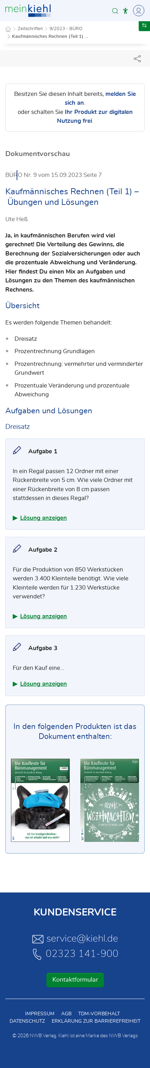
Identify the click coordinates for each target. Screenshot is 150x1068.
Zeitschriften (30, 29)
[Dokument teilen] (137, 58)
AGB (66, 1013)
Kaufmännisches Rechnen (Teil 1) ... (50, 36)
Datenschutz (27, 1021)
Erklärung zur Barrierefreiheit (96, 1021)
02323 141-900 (75, 954)
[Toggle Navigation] (138, 10)
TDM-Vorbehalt (99, 1013)
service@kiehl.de (75, 938)
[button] (115, 11)
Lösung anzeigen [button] (43, 518)
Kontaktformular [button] (75, 980)
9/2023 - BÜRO (66, 29)
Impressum (39, 1013)
